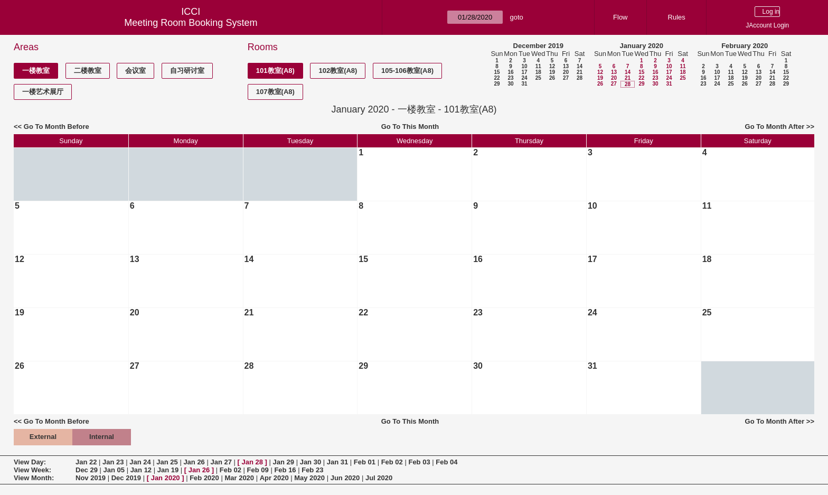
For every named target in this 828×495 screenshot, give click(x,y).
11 (538, 66)
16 (510, 72)
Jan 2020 (165, 478)
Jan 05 (114, 470)
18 (538, 72)
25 (538, 78)
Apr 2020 (274, 478)
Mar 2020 (239, 478)
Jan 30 (310, 462)
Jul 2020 (378, 478)
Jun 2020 (345, 478)
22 (497, 78)
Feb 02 (392, 462)
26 (552, 78)
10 (524, 66)
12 (552, 66)
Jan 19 (167, 470)
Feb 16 (285, 470)
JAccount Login (767, 25)
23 (510, 78)
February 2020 (744, 46)
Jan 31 (337, 462)
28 (579, 78)
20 (566, 72)
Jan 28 (252, 462)
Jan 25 (166, 462)
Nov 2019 (91, 478)
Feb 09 (258, 470)
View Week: (32, 470)
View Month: (34, 478)
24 (524, 78)
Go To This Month (410, 126)
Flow (620, 17)
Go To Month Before (56, 126)
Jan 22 (86, 462)
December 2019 (538, 46)
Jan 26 (193, 462)
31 (524, 84)
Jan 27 (220, 462)
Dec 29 (87, 470)
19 (552, 72)
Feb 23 (312, 470)
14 (579, 66)
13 (566, 66)
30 (510, 84)
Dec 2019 (126, 478)
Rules (676, 17)
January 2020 (641, 46)
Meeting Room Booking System (190, 22)
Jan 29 (283, 462)
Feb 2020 (204, 478)
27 (566, 78)
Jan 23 (113, 462)
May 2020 (309, 478)
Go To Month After (775, 126)
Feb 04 (446, 462)
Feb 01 (364, 462)
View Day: (30, 462)
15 (497, 72)
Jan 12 (141, 470)
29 (497, 84)
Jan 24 (139, 462)
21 (579, 72)
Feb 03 (419, 462)
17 (524, 72)
